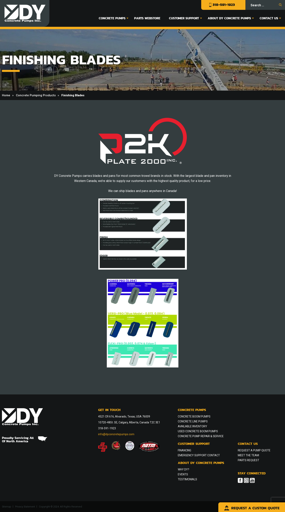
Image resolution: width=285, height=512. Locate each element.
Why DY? (183, 469)
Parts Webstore (147, 18)
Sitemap (6, 506)
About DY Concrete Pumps (229, 18)
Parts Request (248, 460)
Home (6, 95)
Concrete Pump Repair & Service (201, 436)
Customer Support (184, 18)
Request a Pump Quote (254, 450)
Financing (184, 450)
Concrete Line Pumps (193, 421)
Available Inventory (192, 426)
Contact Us (269, 18)
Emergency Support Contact (199, 455)
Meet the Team (248, 455)
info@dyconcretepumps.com (116, 434)
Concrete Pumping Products (36, 95)
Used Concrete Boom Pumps (198, 431)
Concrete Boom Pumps (194, 416)
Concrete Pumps (112, 18)
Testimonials (187, 479)
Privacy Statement (25, 506)
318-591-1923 (222, 4)
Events (183, 474)
